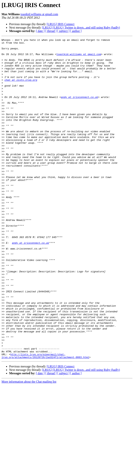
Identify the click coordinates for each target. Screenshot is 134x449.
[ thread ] (51, 31)
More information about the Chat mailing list (29, 445)
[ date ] (40, 31)
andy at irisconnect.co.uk (79, 109)
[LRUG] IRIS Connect (60, 24)
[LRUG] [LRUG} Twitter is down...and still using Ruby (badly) (81, 27)
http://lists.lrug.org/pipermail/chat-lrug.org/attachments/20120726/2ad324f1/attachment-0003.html (45, 419)
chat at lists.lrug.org (21, 88)
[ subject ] (63, 31)
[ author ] (76, 31)
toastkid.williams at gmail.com (39, 14)
